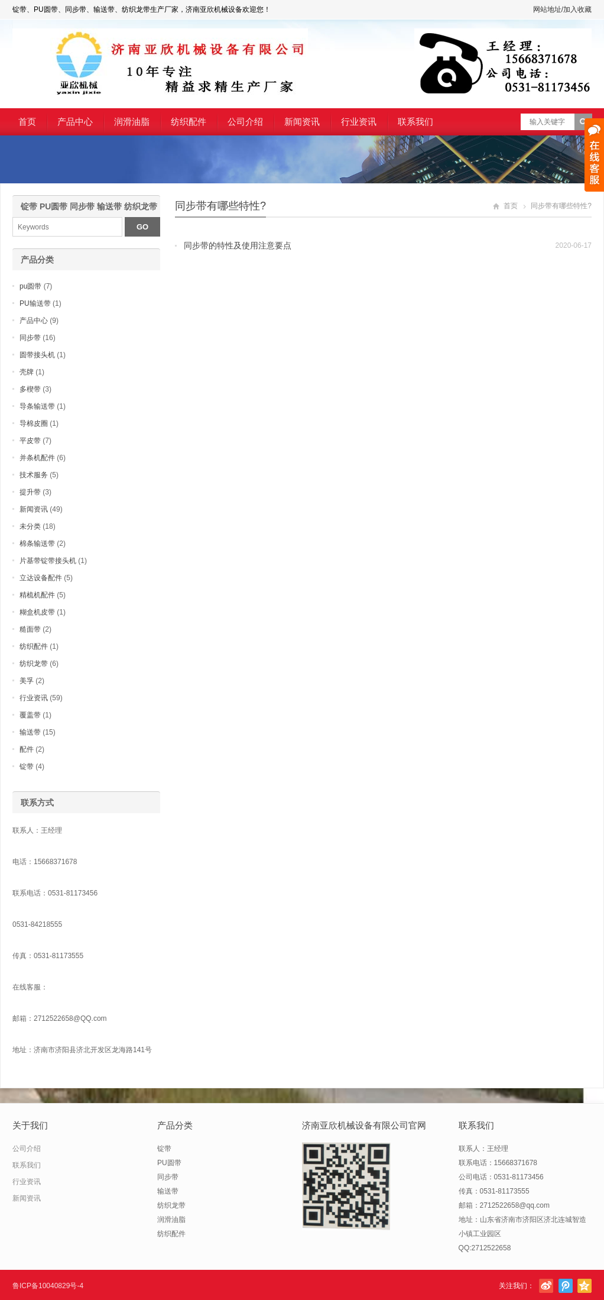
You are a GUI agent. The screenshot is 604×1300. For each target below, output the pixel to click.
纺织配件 (188, 122)
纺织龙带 (34, 663)
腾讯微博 (565, 1286)
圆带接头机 (37, 355)
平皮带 (30, 440)
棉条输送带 (37, 543)
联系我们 (415, 122)
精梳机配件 (37, 595)
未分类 (30, 526)
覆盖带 (30, 715)
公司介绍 (245, 122)
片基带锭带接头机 (48, 561)
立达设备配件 (41, 578)
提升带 (30, 492)
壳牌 (27, 372)
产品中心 (75, 122)
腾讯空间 (584, 1286)
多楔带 (30, 389)
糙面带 (30, 629)
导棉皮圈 (34, 423)
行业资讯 (358, 122)
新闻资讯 (302, 122)
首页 (27, 122)
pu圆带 (30, 286)
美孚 (27, 681)
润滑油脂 (132, 122)
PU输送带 (35, 303)
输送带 (30, 732)
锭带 (27, 766)
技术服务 (34, 475)
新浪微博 (546, 1286)
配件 (27, 749)
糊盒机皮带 (37, 612)
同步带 (30, 338)
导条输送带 (37, 406)
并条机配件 (37, 458)
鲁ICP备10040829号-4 (47, 1286)
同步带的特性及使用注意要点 (237, 245)
